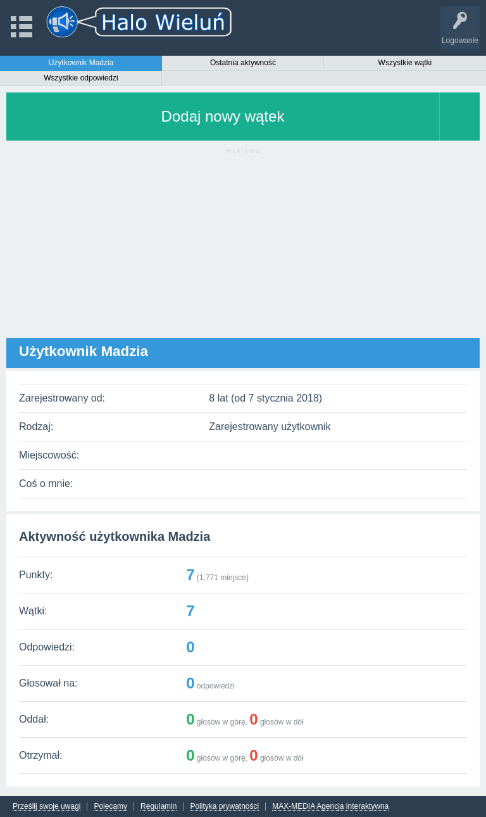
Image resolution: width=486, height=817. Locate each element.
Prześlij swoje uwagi (46, 806)
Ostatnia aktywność (243, 62)
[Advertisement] (243, 249)
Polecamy (110, 806)
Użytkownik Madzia (81, 62)
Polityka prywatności (224, 806)
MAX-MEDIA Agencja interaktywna (330, 806)
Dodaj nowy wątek (223, 116)
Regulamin (158, 806)
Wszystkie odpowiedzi (81, 77)
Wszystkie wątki (405, 62)
